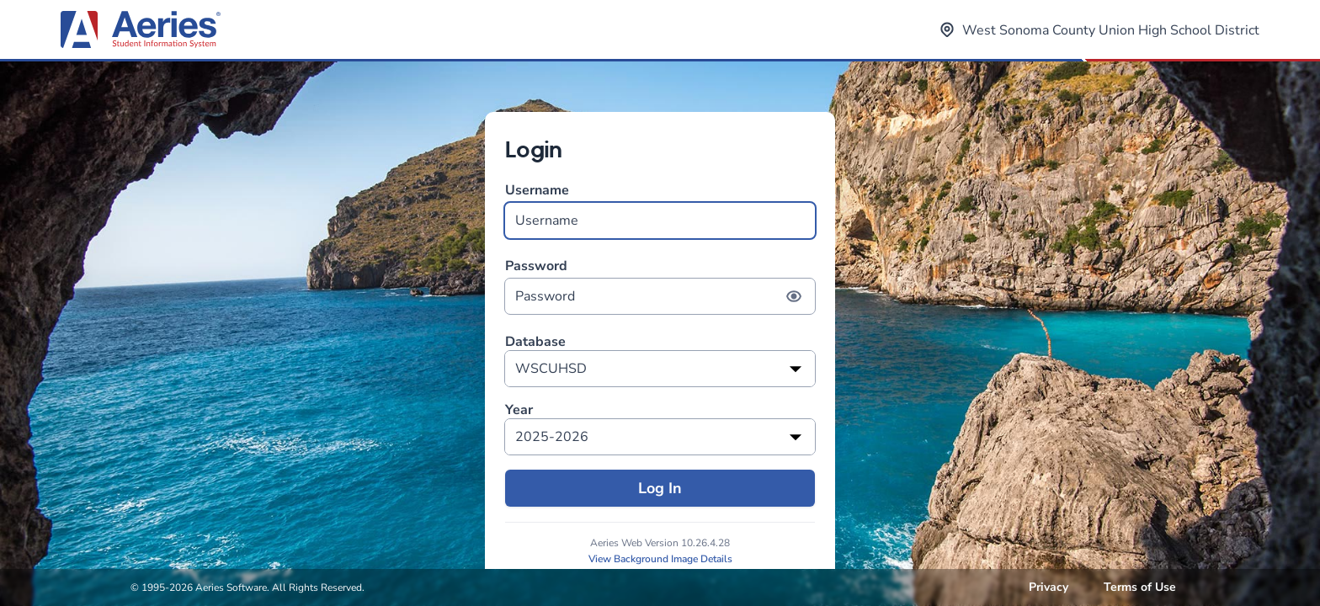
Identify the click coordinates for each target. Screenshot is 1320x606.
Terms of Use (1140, 587)
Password (660, 286)
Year (519, 410)
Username (660, 210)
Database (535, 342)
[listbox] (660, 368)
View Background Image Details (660, 559)
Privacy (1048, 587)
